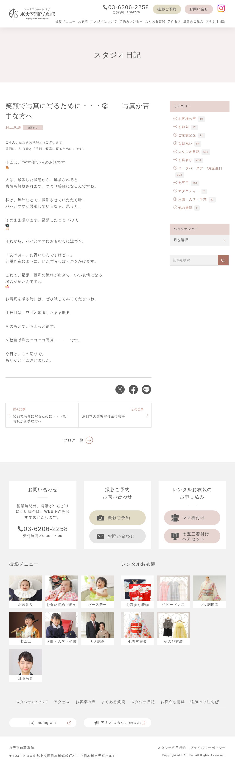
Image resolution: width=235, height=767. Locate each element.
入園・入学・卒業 (190, 199)
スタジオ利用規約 (171, 748)
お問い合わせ (116, 536)
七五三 (181, 183)
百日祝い (183, 143)
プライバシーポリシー (208, 748)
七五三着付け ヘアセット (190, 536)
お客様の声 (184, 119)
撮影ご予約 (166, 9)
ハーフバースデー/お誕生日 (197, 168)
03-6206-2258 (126, 7)
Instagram (50, 722)
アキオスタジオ (120, 722)
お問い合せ (198, 9)
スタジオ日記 (186, 151)
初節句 (181, 127)
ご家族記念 (184, 135)
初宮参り (33, 127)
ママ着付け (188, 517)
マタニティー (186, 191)
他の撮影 (183, 207)
